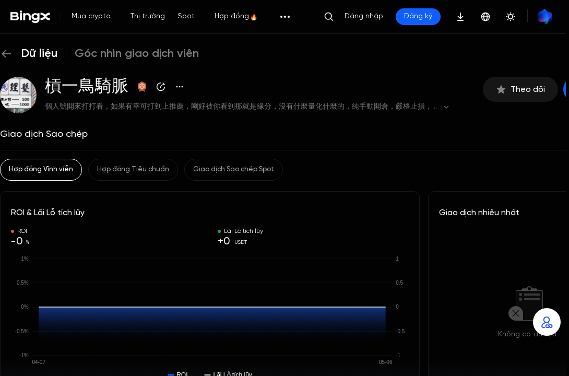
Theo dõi (520, 89)
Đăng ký (418, 16)
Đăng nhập (364, 16)
